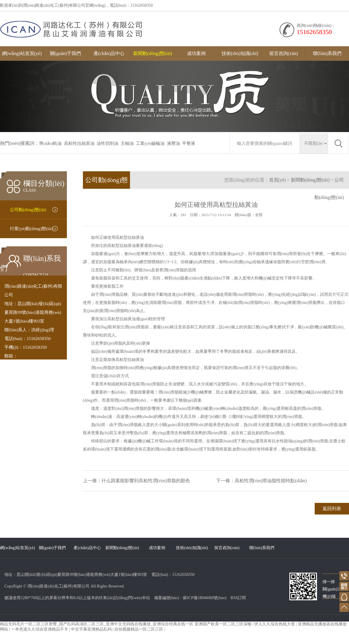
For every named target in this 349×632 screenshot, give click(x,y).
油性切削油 (107, 143)
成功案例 (196, 53)
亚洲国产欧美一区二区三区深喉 (224, 624)
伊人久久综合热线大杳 (275, 624)
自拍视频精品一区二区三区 (139, 629)
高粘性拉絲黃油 (79, 143)
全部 (259, 215)
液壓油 (173, 143)
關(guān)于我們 (65, 53)
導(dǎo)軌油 (50, 143)
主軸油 (127, 143)
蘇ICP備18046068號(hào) (204, 598)
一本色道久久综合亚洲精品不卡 (40, 629)
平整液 (188, 143)
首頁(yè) (277, 179)
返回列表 (332, 508)
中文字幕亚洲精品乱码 (92, 629)
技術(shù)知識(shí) (240, 53)
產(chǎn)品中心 (109, 53)
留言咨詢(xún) (283, 53)
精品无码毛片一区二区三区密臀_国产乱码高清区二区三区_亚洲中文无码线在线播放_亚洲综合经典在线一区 (96, 624)
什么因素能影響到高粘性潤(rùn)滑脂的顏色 (146, 480)
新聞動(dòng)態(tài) (152, 53)
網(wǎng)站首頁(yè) (22, 53)
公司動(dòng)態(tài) (28, 209)
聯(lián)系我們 (327, 53)
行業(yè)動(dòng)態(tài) (31, 228)
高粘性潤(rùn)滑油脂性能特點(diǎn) (271, 480)
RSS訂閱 (238, 598)
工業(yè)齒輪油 (150, 143)
